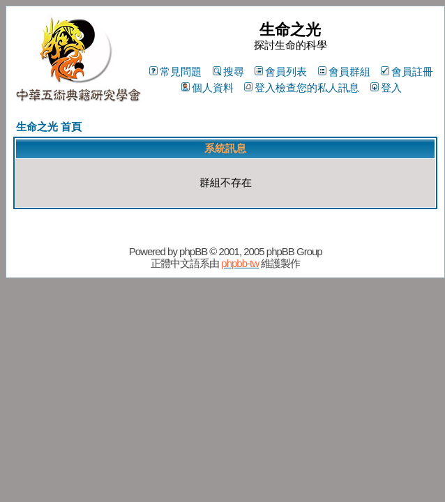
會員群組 (344, 71)
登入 (386, 87)
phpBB (193, 251)
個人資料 (207, 87)
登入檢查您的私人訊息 (301, 87)
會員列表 (281, 71)
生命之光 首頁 (49, 126)
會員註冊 (407, 71)
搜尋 (228, 71)
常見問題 (175, 71)
